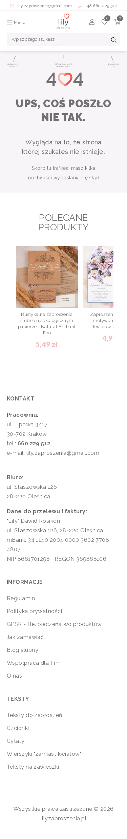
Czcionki (18, 728)
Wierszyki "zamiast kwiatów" (44, 754)
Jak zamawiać (25, 637)
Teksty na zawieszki (33, 767)
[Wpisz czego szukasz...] (63, 39)
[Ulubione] (104, 23)
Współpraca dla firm (34, 663)
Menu (16, 22)
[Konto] (92, 23)
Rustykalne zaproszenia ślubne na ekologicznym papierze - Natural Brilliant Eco (47, 323)
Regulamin (21, 598)
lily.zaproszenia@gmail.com (41, 5)
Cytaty (16, 741)
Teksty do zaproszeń (34, 715)
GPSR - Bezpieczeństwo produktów (54, 624)
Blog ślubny (22, 650)
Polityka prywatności (34, 611)
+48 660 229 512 (97, 5)
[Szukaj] (114, 40)
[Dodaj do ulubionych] (73, 250)
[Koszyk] (117, 23)
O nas (14, 676)
